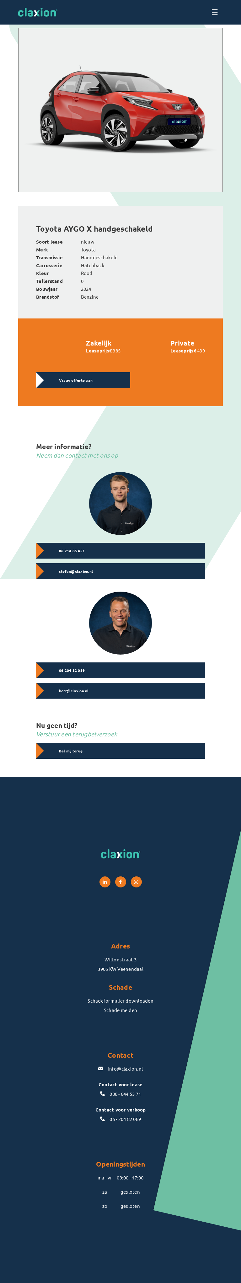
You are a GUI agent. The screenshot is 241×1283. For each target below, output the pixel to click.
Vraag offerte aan (76, 380)
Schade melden (120, 1010)
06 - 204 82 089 (120, 1119)
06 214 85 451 (72, 550)
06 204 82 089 (72, 670)
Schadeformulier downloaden (120, 1001)
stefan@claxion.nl (76, 571)
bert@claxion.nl (74, 690)
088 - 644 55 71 (120, 1094)
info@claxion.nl (120, 1069)
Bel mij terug (71, 750)
